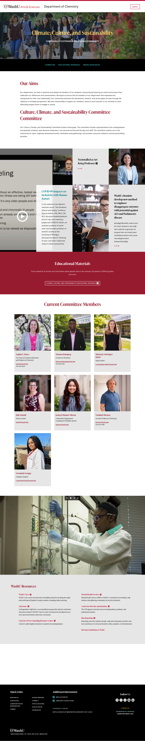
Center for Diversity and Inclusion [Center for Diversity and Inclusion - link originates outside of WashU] (95, 606)
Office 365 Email (38, 704)
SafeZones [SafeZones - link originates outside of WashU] (24, 606)
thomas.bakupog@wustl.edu (65, 361)
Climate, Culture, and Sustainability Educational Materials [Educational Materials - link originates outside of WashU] (72, 283)
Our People (14, 701)
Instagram (117, 700)
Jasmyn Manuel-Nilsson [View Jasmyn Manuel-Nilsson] (66, 415)
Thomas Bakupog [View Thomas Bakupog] (63, 354)
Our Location (37, 707)
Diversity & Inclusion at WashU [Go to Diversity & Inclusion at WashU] (93, 630)
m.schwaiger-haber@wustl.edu (106, 364)
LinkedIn (133, 700)
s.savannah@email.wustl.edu (26, 480)
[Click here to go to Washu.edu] (17, 732)
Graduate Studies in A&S (63, 701)
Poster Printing (38, 697)
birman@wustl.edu (102, 422)
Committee (50, 65)
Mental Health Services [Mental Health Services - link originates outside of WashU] (91, 594)
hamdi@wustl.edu (22, 422)
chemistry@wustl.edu (125, 714)
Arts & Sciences (60, 697)
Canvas (13, 709)
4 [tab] (78, 498)
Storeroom (36, 710)
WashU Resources (91, 65)
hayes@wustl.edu (22, 364)
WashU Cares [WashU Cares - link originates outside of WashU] (25, 594)
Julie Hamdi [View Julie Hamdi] (21, 415)
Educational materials (69, 65)
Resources (14, 697)
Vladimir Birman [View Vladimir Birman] (102, 415)
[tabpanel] (36, 200)
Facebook (121, 700)
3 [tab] (74, 498)
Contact (35, 701)
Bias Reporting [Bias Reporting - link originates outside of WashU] (88, 618)
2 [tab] (70, 498)
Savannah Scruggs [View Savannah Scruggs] (23, 473)
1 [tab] (67, 498)
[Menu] (135, 7)
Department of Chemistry (66, 6)
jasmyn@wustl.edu (62, 424)
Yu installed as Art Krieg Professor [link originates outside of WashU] (88, 161)
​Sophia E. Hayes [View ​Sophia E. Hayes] (22, 354)
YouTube (129, 700)
